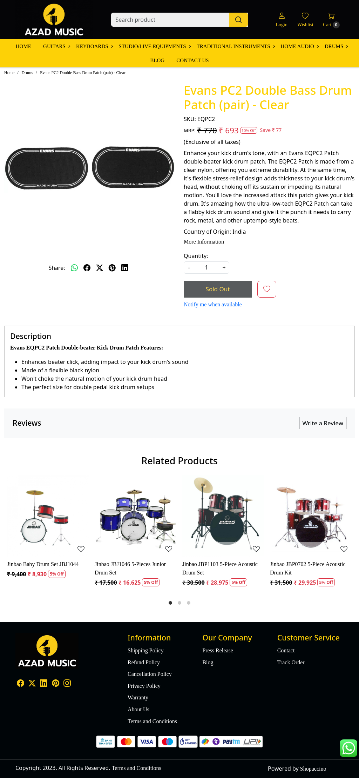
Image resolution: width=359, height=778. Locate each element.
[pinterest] (112, 268)
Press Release (217, 650)
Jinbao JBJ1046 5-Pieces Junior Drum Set (130, 568)
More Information (204, 242)
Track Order (291, 662)
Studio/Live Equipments (154, 46)
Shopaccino (313, 769)
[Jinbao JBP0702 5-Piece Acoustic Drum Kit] (311, 516)
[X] (32, 683)
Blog (157, 60)
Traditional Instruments (236, 46)
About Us (138, 709)
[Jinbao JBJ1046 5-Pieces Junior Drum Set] (136, 516)
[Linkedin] (44, 683)
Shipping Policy (146, 650)
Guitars (56, 46)
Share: (56, 268)
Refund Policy (144, 662)
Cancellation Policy (150, 674)
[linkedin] (124, 268)
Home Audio (299, 46)
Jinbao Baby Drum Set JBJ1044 (43, 564)
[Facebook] (20, 683)
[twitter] (99, 268)
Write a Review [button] (322, 423)
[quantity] (206, 267)
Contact (286, 650)
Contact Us (192, 60)
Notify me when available (213, 304)
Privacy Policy (144, 686)
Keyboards (94, 46)
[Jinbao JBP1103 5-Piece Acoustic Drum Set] (223, 516)
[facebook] (87, 268)
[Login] (281, 19)
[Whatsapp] (74, 268)
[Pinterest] (55, 683)
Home (23, 46)
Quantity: (196, 256)
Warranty (138, 697)
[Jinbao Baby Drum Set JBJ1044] (48, 516)
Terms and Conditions (152, 721)
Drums (336, 46)
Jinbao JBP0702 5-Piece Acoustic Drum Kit (308, 568)
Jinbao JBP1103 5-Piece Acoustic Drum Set (220, 568)
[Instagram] (67, 683)
